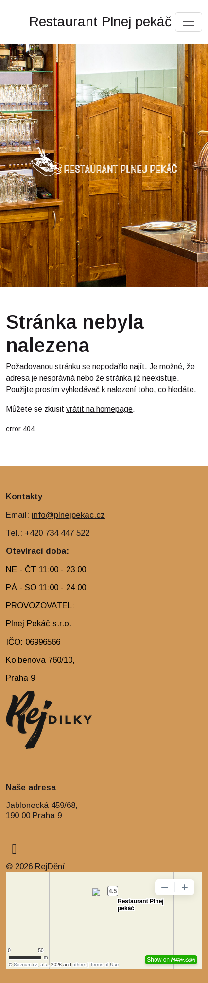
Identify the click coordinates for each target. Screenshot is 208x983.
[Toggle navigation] (188, 22)
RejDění (50, 866)
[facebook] (14, 849)
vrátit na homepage (99, 409)
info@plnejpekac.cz (68, 515)
